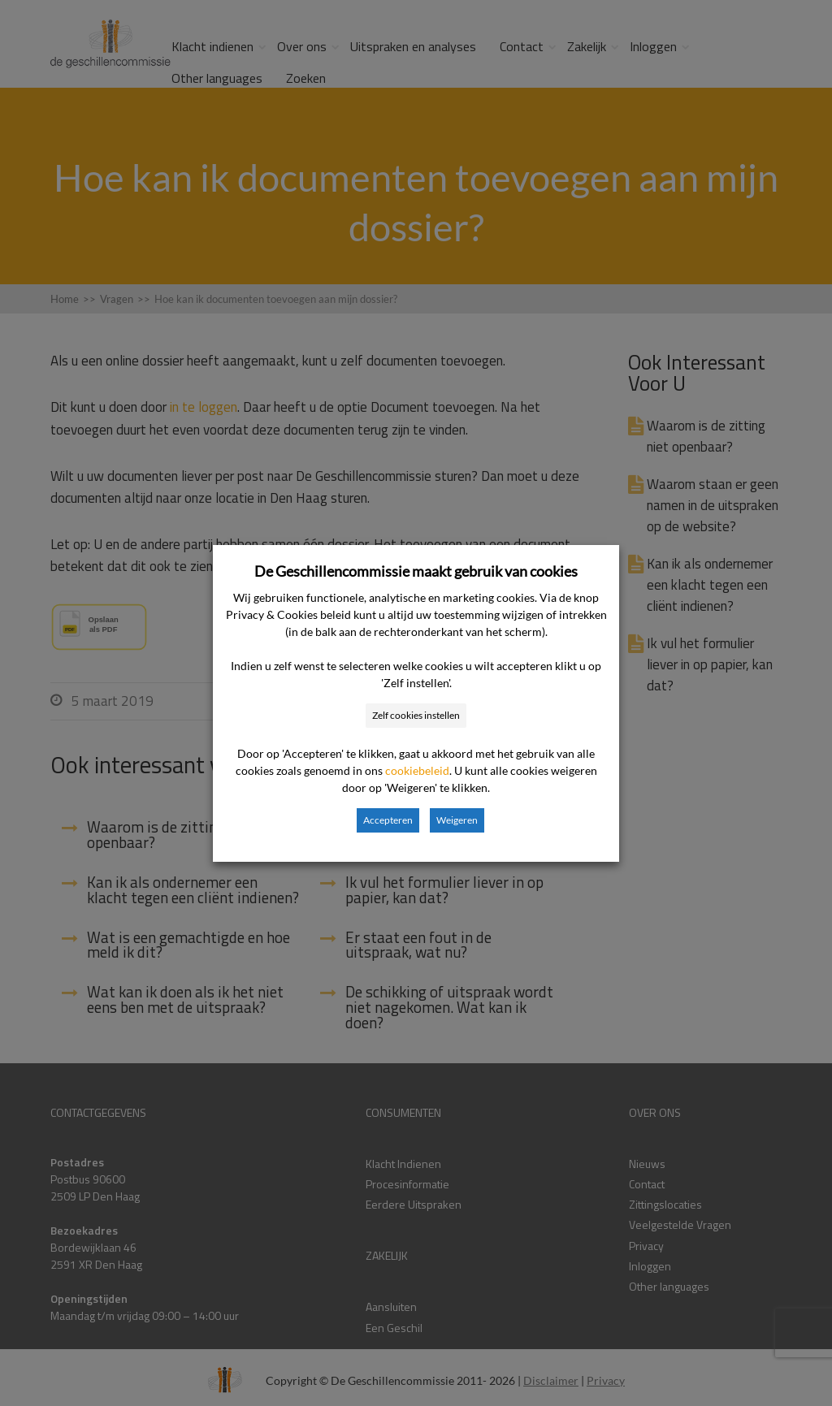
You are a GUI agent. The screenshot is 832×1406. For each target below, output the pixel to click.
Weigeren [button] (457, 820)
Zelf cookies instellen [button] (416, 715)
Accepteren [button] (388, 820)
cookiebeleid (417, 770)
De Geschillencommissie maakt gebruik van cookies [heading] (416, 571)
